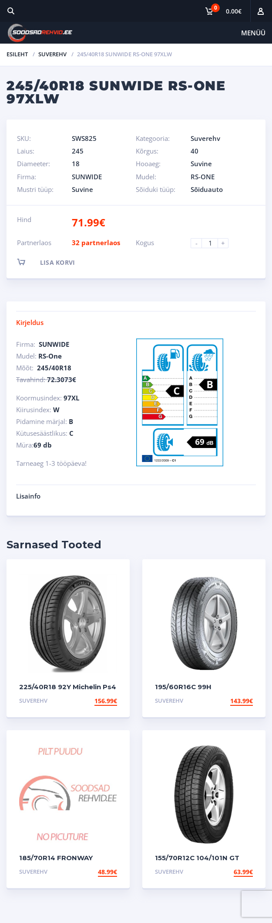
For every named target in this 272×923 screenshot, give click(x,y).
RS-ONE (203, 176)
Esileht (17, 54)
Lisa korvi (53, 262)
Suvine (201, 163)
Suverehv (52, 54)
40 (194, 151)
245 (78, 151)
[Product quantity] (213, 243)
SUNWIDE (87, 176)
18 (76, 163)
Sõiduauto (207, 189)
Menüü (253, 32)
